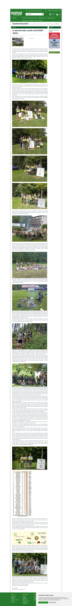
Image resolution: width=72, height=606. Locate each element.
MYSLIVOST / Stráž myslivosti (29, 18)
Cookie (35, 599)
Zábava (35, 598)
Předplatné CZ (42, 18)
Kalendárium (25, 602)
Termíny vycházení (14, 599)
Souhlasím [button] (41, 602)
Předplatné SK (51, 18)
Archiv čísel (25, 20)
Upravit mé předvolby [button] (52, 602)
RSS (36, 20)
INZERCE (32, 20)
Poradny (24, 597)
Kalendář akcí (25, 598)
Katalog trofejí (25, 603)
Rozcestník (36, 596)
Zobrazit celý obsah (53, 52)
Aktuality (24, 596)
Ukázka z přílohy (51, 49)
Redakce (40, 20)
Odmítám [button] (45, 602)
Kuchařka (35, 597)
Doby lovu (24, 599)
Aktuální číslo (13, 596)
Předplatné (13, 597)
